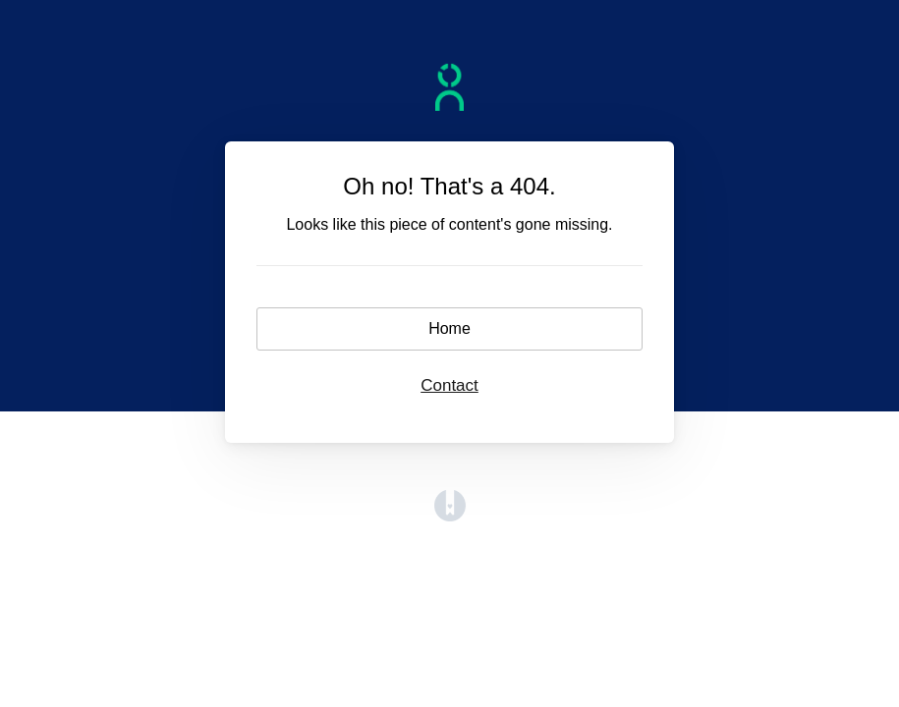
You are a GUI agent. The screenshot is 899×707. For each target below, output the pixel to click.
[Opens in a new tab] (450, 516)
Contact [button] (449, 385)
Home (449, 328)
